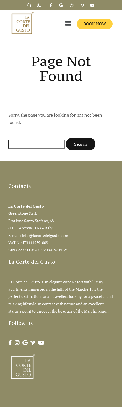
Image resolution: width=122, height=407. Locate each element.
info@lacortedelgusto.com (45, 235)
